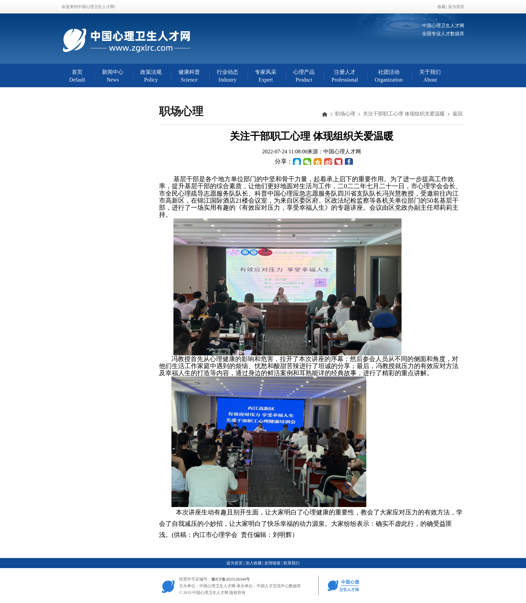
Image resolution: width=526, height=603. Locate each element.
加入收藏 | (254, 563)
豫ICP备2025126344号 (230, 579)
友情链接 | (273, 563)
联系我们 (291, 563)
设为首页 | (235, 563)
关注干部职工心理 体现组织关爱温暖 (404, 113)
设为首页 (456, 6)
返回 (458, 113)
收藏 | (442, 6)
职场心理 (345, 113)
